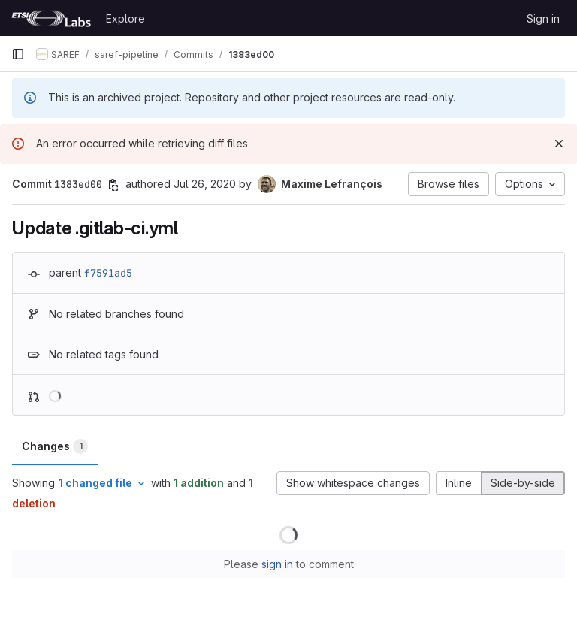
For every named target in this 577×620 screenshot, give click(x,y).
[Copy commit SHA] (113, 185)
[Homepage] (51, 18)
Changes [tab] (55, 446)
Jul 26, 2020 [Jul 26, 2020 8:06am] (205, 183)
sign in (277, 564)
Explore (125, 18)
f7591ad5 (108, 273)
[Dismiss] (559, 144)
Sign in (543, 18)
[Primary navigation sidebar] (18, 54)
